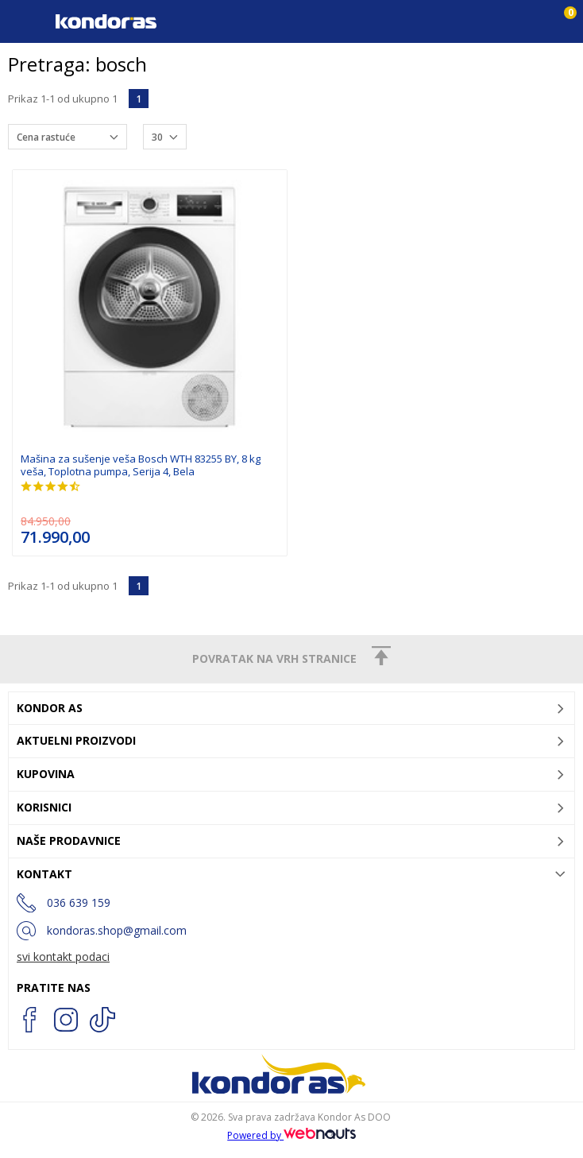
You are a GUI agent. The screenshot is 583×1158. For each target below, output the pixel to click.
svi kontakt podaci (63, 956)
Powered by (291, 1135)
